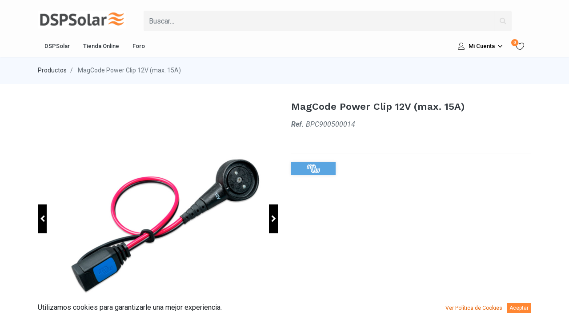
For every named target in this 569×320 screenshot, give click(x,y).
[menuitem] (57, 46)
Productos (52, 70)
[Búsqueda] (503, 21)
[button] (42, 218)
